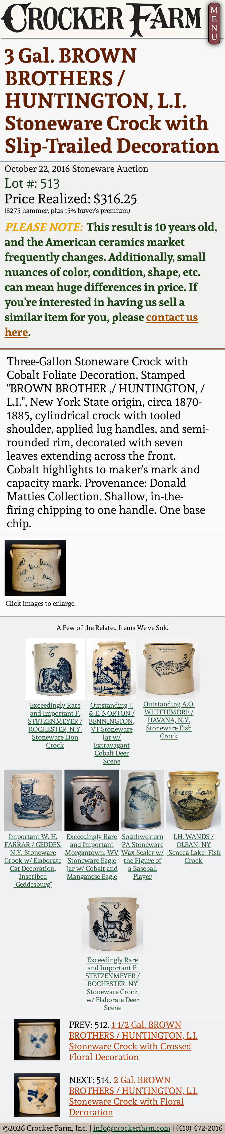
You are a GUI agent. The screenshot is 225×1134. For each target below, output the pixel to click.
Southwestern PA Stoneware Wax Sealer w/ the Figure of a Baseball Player (142, 856)
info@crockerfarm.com (131, 1128)
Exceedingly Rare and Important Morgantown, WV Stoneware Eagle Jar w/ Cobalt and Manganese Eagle (91, 856)
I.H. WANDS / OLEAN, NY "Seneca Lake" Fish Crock (193, 848)
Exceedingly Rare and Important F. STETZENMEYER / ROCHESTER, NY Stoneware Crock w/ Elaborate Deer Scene (112, 984)
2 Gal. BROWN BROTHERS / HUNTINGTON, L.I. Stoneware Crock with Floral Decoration (133, 1095)
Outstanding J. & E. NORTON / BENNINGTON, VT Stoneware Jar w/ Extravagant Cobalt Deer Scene (111, 733)
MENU (214, 23)
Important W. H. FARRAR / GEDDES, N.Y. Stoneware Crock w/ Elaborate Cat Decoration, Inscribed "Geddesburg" (33, 860)
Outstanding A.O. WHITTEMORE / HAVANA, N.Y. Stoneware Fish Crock (169, 720)
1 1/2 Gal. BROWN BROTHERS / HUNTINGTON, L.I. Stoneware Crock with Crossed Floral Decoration (133, 1040)
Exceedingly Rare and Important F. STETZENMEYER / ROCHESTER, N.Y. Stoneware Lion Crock (55, 725)
